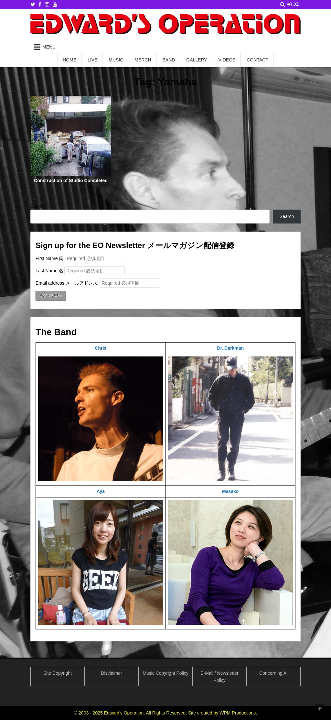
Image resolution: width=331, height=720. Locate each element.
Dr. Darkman (230, 348)
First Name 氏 (49, 258)
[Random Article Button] (296, 4)
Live (92, 59)
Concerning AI (273, 673)
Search (37, 206)
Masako (230, 491)
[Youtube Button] (55, 4)
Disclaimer (111, 673)
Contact (257, 59)
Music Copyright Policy (165, 673)
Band (168, 59)
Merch (142, 59)
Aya (101, 491)
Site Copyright (57, 673)
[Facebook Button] (39, 4)
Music (116, 59)
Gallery (196, 59)
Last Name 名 (49, 270)
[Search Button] (282, 4)
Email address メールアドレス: (98, 283)
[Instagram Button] (47, 4)
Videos (227, 59)
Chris (100, 348)
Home (69, 59)
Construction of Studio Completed (71, 180)
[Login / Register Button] (289, 4)
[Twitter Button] (32, 4)
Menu (49, 46)
